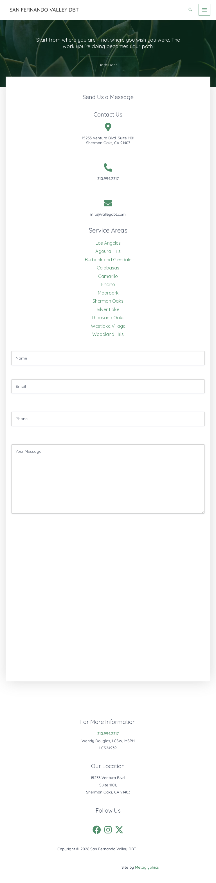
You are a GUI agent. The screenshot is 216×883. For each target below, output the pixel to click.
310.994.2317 (108, 733)
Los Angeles (108, 243)
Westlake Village (108, 326)
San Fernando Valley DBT (44, 9)
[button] (190, 10)
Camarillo (108, 276)
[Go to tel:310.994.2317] (108, 174)
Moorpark (108, 293)
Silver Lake (108, 309)
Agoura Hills (108, 251)
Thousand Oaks (108, 317)
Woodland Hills (108, 334)
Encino (108, 284)
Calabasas (108, 268)
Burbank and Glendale (108, 259)
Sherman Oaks (108, 301)
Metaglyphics (147, 867)
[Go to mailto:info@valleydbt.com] (108, 210)
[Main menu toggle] (205, 10)
